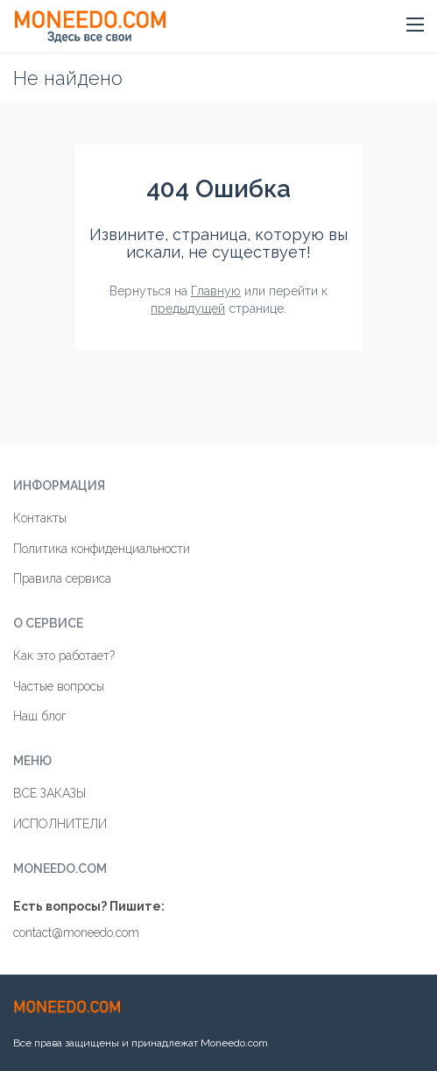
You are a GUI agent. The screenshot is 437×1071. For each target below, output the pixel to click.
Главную (216, 291)
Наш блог (40, 716)
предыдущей (188, 308)
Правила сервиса (62, 578)
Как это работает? (64, 656)
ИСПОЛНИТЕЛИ (60, 824)
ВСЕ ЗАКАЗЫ (49, 793)
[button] (415, 25)
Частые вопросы (58, 686)
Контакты (40, 518)
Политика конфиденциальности (101, 549)
